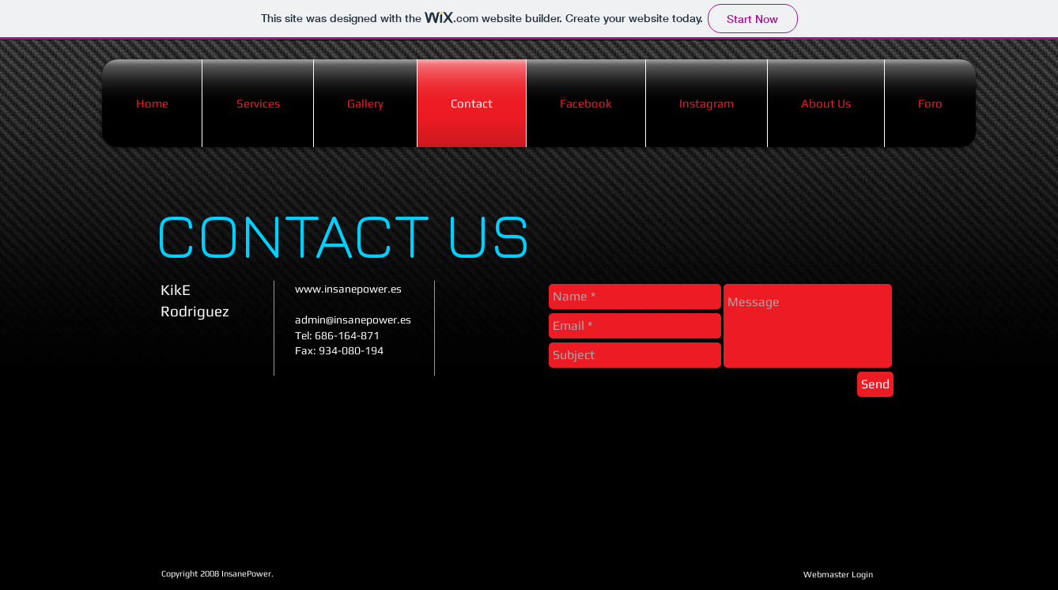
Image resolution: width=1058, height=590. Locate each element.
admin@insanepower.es (353, 319)
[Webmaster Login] (837, 574)
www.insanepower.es (348, 288)
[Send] (875, 384)
